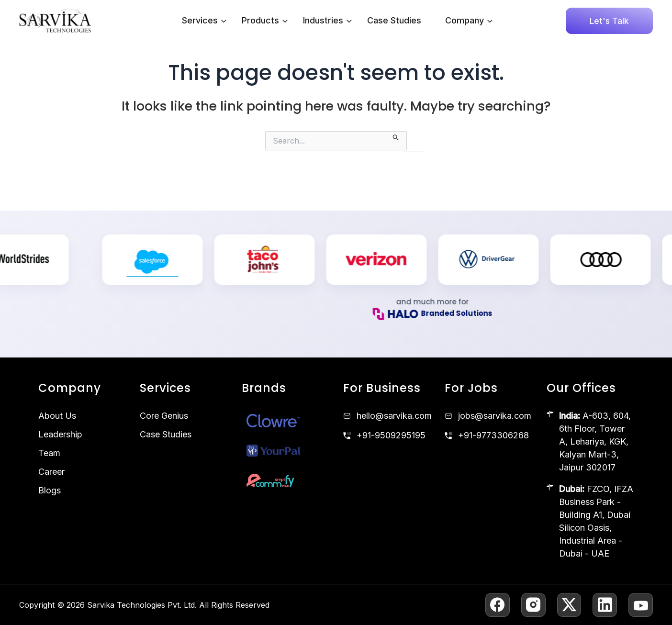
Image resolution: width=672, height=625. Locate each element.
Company (469, 20)
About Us (57, 416)
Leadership (60, 434)
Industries (327, 20)
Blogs (49, 490)
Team (49, 453)
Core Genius (164, 416)
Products (265, 20)
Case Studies (394, 20)
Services (204, 20)
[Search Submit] (396, 136)
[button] (221, 20)
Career (51, 472)
